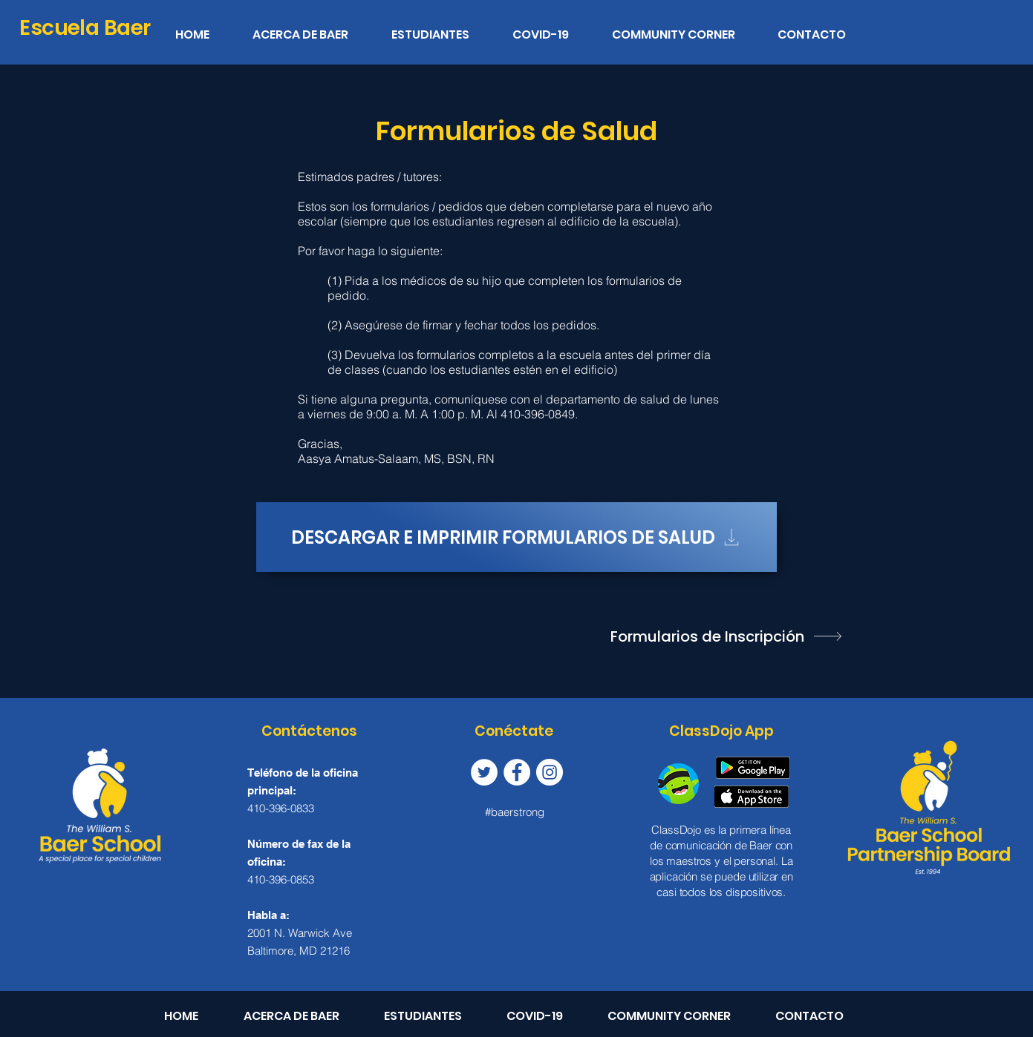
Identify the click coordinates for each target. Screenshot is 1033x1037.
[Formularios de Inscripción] (727, 636)
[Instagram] (549, 772)
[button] (441, 28)
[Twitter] (484, 772)
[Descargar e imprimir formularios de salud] (516, 537)
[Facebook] (517, 772)
